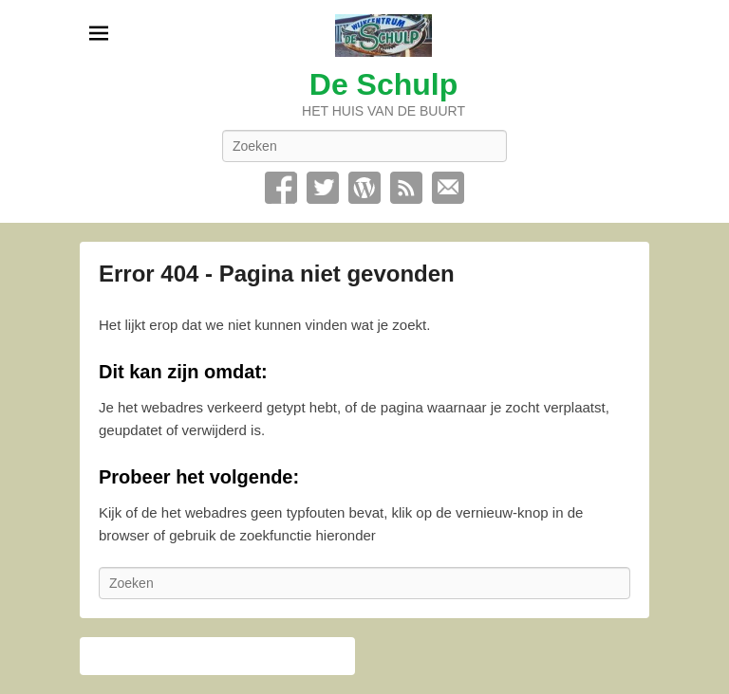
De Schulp (383, 84)
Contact (448, 188)
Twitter (323, 188)
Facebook (281, 188)
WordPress (364, 188)
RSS (406, 188)
